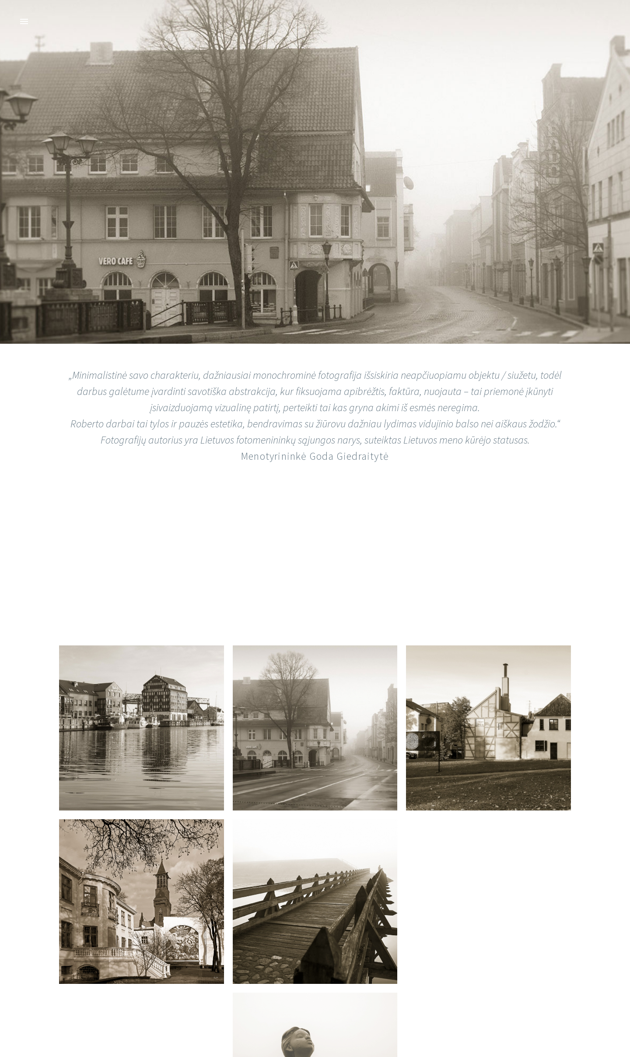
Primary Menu (24, 21)
